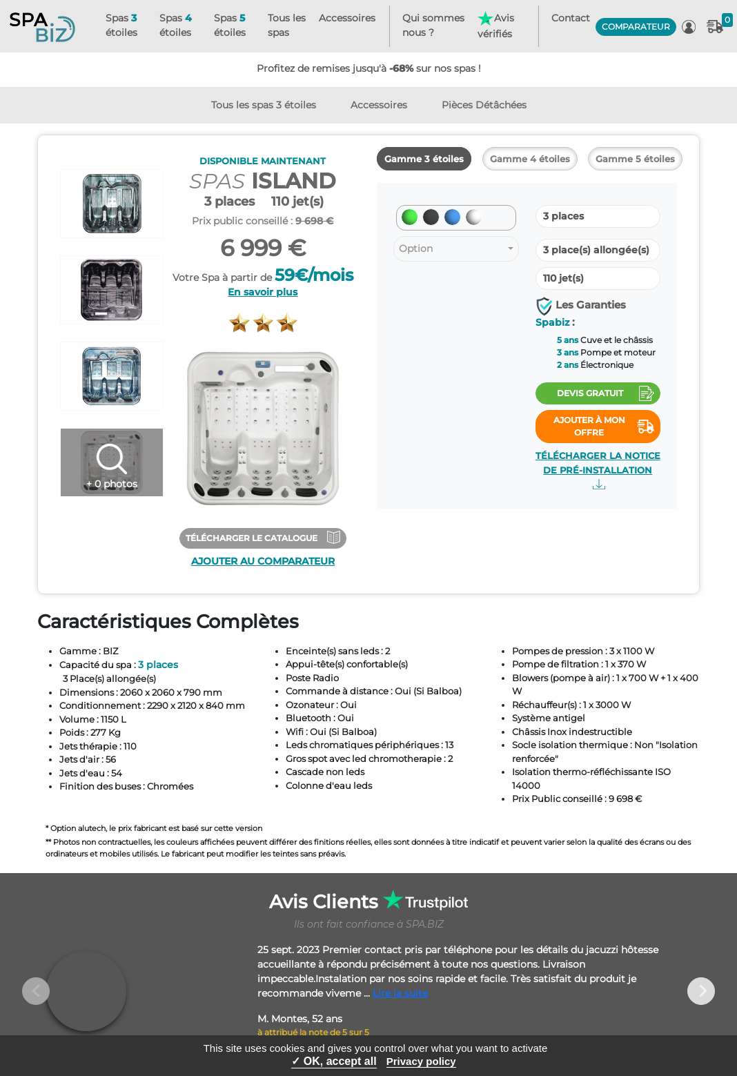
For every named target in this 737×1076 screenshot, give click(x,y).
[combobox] (456, 248)
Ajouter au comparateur (263, 561)
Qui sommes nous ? (433, 25)
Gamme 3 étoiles (424, 158)
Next (701, 991)
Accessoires (347, 18)
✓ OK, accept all (333, 1061)
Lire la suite (400, 993)
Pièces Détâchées (484, 105)
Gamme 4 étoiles (530, 158)
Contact (570, 18)
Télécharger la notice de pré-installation (597, 470)
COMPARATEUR (636, 26)
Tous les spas (287, 25)
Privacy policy (421, 1061)
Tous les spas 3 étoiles (263, 105)
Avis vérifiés (495, 25)
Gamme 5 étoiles (635, 158)
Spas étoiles (121, 25)
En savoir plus (262, 292)
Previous (36, 991)
